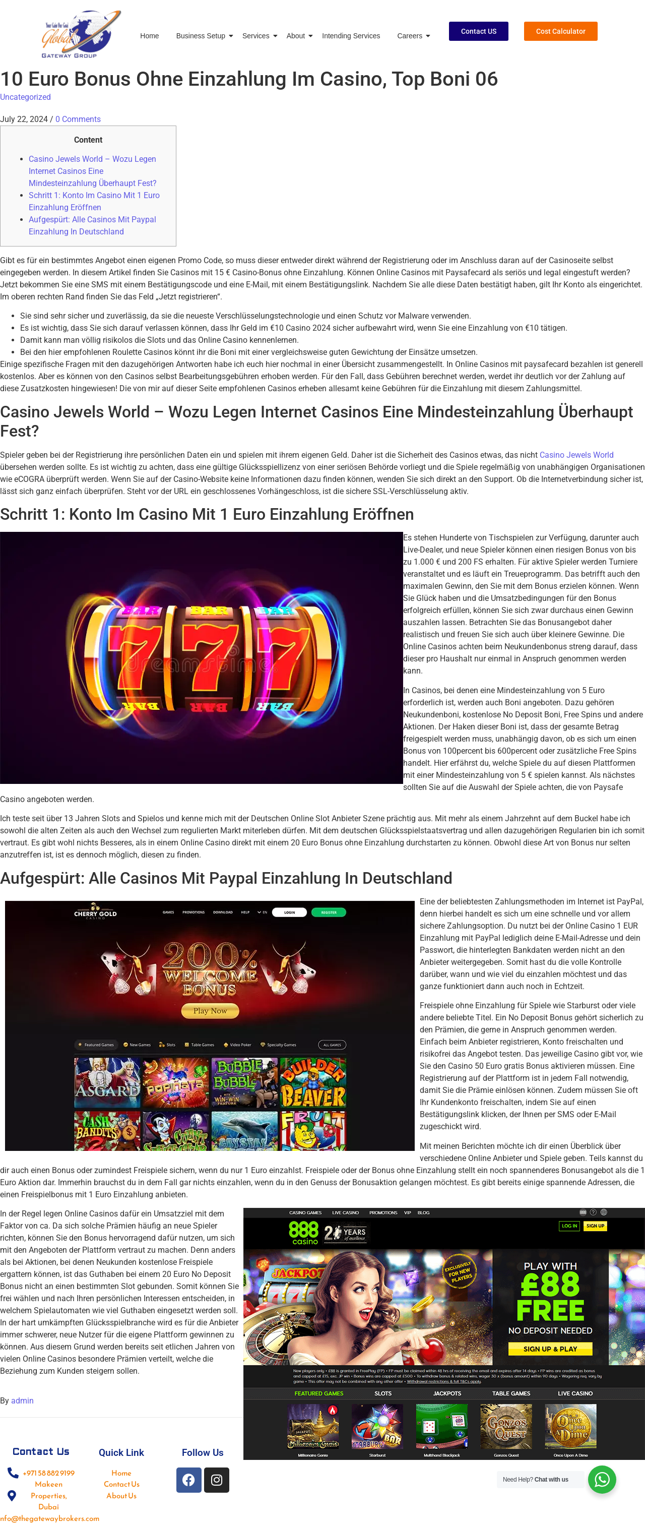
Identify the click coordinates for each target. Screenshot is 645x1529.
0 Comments (78, 119)
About (298, 36)
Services (257, 36)
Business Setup (202, 36)
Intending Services (351, 36)
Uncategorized (25, 97)
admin (22, 1400)
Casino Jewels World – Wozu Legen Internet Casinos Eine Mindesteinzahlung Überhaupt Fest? (93, 171)
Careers (411, 36)
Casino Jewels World (577, 455)
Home (149, 36)
